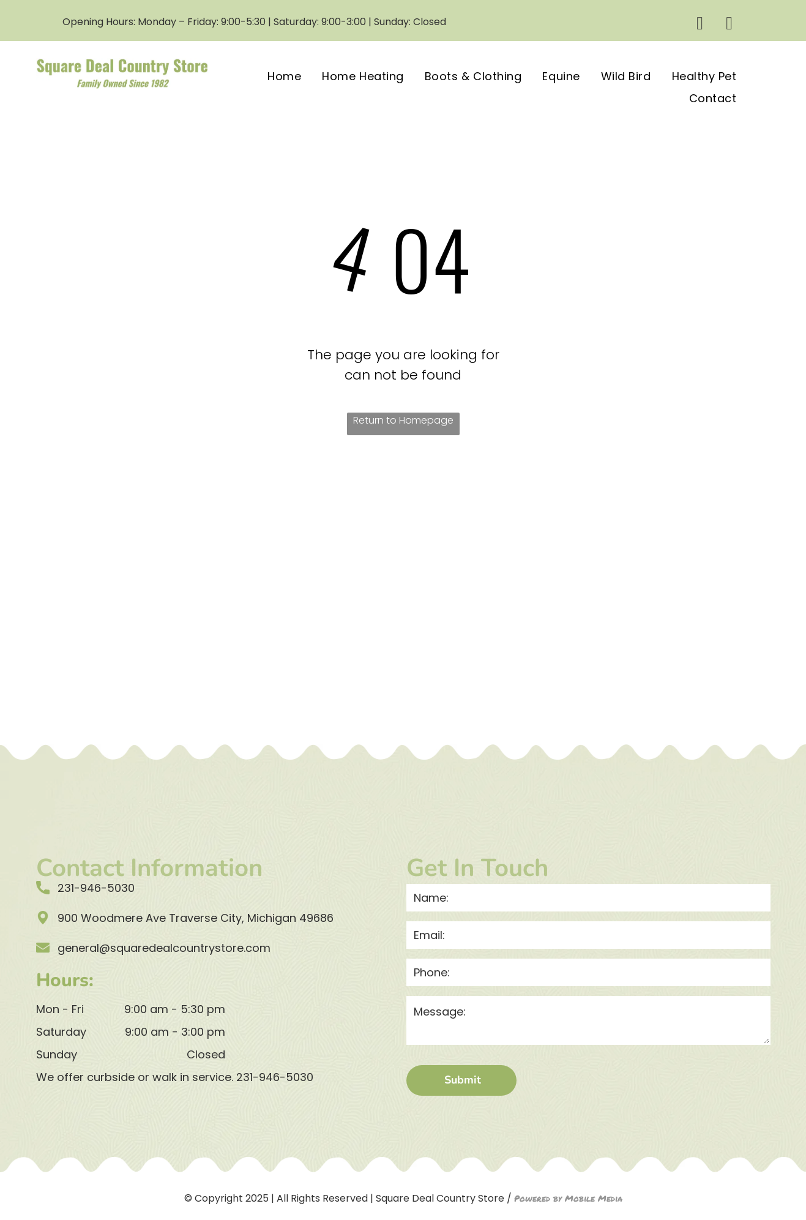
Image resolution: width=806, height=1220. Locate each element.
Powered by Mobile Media (568, 1198)
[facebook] (699, 25)
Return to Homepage (403, 420)
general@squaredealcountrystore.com (164, 948)
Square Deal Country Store (440, 1198)
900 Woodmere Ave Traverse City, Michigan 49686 (196, 918)
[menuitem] (284, 75)
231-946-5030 (274, 1077)
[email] (728, 25)
